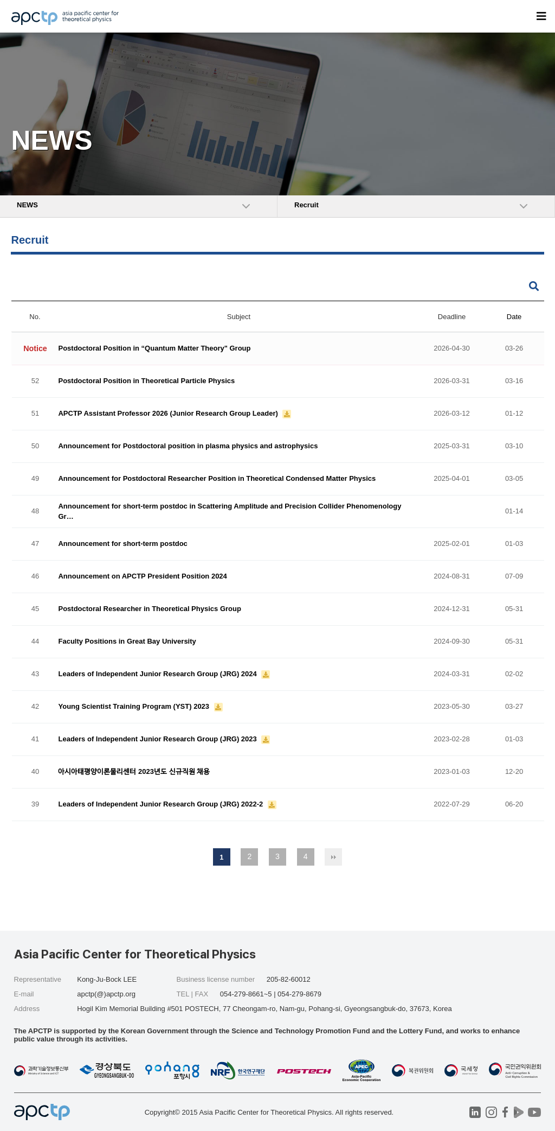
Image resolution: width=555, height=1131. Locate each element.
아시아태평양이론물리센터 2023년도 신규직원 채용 (134, 772)
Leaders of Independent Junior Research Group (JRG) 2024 (158, 674)
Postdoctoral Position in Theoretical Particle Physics (146, 381)
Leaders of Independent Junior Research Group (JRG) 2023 (158, 739)
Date (514, 317)
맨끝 (333, 857)
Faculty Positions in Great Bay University (127, 642)
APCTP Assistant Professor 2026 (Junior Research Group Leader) (169, 414)
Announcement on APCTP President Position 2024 (142, 577)
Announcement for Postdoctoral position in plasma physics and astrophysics (188, 446)
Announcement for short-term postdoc (122, 544)
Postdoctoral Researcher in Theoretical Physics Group (149, 609)
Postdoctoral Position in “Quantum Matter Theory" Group (154, 349)
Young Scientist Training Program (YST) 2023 (134, 707)
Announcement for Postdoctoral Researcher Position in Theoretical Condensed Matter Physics (217, 479)
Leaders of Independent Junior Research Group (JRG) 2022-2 (161, 804)
